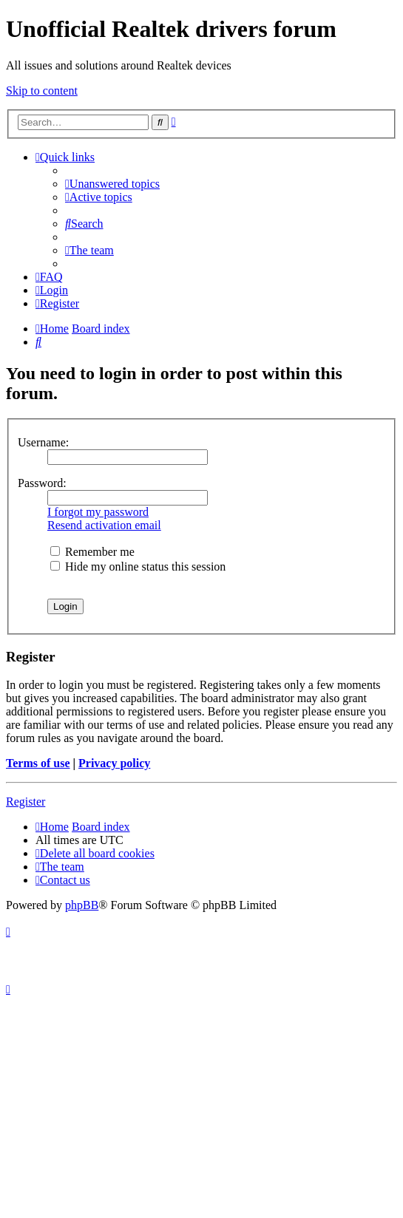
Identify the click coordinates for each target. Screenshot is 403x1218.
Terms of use (38, 763)
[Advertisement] (201, 1107)
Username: (43, 442)
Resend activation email (104, 525)
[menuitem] (112, 183)
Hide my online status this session (138, 566)
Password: (42, 483)
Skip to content (42, 90)
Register (25, 801)
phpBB (81, 905)
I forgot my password (98, 512)
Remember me (92, 551)
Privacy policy (114, 763)
